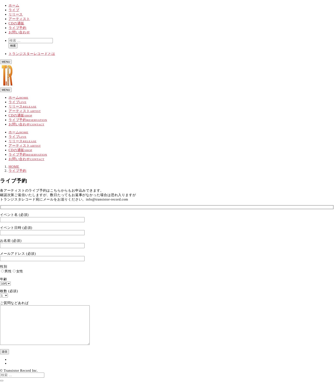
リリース (16, 14)
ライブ (14, 10)
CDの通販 (16, 23)
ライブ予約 (17, 28)
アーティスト (19, 19)
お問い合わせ (19, 32)
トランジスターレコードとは (32, 54)
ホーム (14, 5)
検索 (13, 45)
